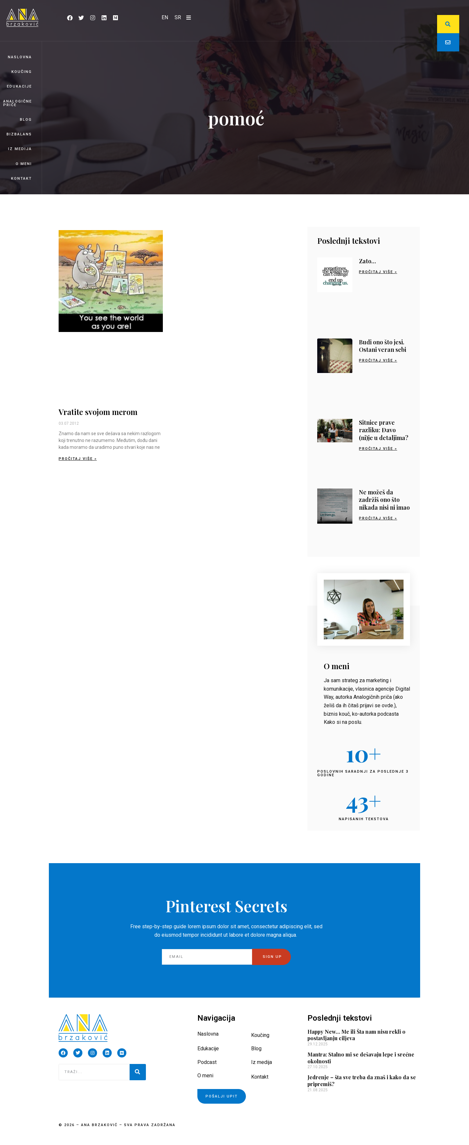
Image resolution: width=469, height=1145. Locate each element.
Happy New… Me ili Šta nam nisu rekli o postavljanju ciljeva (356, 1035)
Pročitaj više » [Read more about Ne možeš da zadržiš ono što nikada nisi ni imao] (378, 518)
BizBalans (19, 134)
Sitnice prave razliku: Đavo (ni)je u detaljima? (383, 430)
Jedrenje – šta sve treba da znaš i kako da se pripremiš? (361, 1080)
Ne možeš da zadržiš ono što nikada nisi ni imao (384, 499)
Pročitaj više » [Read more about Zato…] (378, 272)
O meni (24, 164)
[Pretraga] (138, 1072)
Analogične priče (17, 103)
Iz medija (20, 149)
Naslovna (20, 57)
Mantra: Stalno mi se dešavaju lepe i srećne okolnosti (360, 1058)
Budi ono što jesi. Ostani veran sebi (382, 345)
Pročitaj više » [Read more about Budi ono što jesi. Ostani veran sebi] (378, 360)
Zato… (367, 261)
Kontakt (21, 178)
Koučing (21, 72)
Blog (26, 119)
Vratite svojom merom (98, 412)
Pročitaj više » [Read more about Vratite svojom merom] (78, 459)
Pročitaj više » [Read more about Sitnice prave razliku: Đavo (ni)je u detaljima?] (378, 449)
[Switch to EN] (164, 17)
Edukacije (19, 86)
